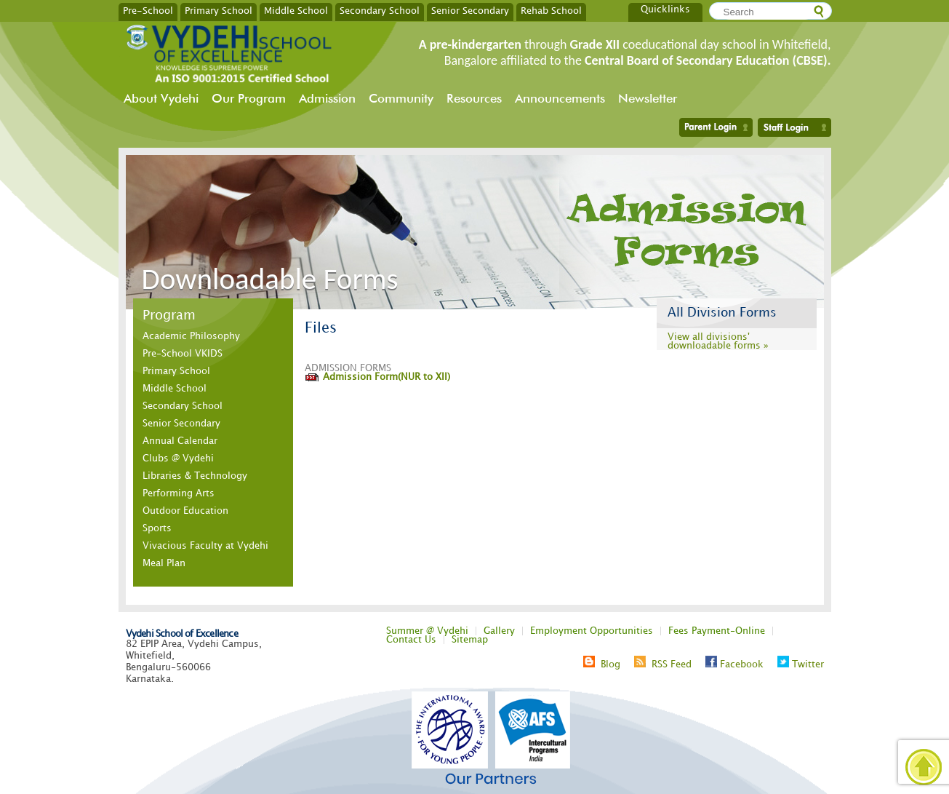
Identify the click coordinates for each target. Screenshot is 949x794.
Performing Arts (179, 493)
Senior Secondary (470, 10)
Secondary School (380, 10)
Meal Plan (164, 563)
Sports (157, 528)
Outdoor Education (185, 511)
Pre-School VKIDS (183, 353)
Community (401, 98)
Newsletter (647, 98)
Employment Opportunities (591, 631)
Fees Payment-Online (716, 631)
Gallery (499, 631)
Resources (474, 98)
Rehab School (551, 10)
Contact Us (411, 639)
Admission (327, 98)
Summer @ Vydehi (427, 631)
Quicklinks (665, 9)
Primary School (218, 10)
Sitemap (470, 639)
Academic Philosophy (191, 336)
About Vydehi (161, 98)
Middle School (296, 10)
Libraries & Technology (195, 476)
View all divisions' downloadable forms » (718, 341)
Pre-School (148, 10)
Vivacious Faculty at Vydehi (205, 545)
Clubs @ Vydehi (178, 458)
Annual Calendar (180, 441)
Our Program (249, 98)
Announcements (560, 98)
